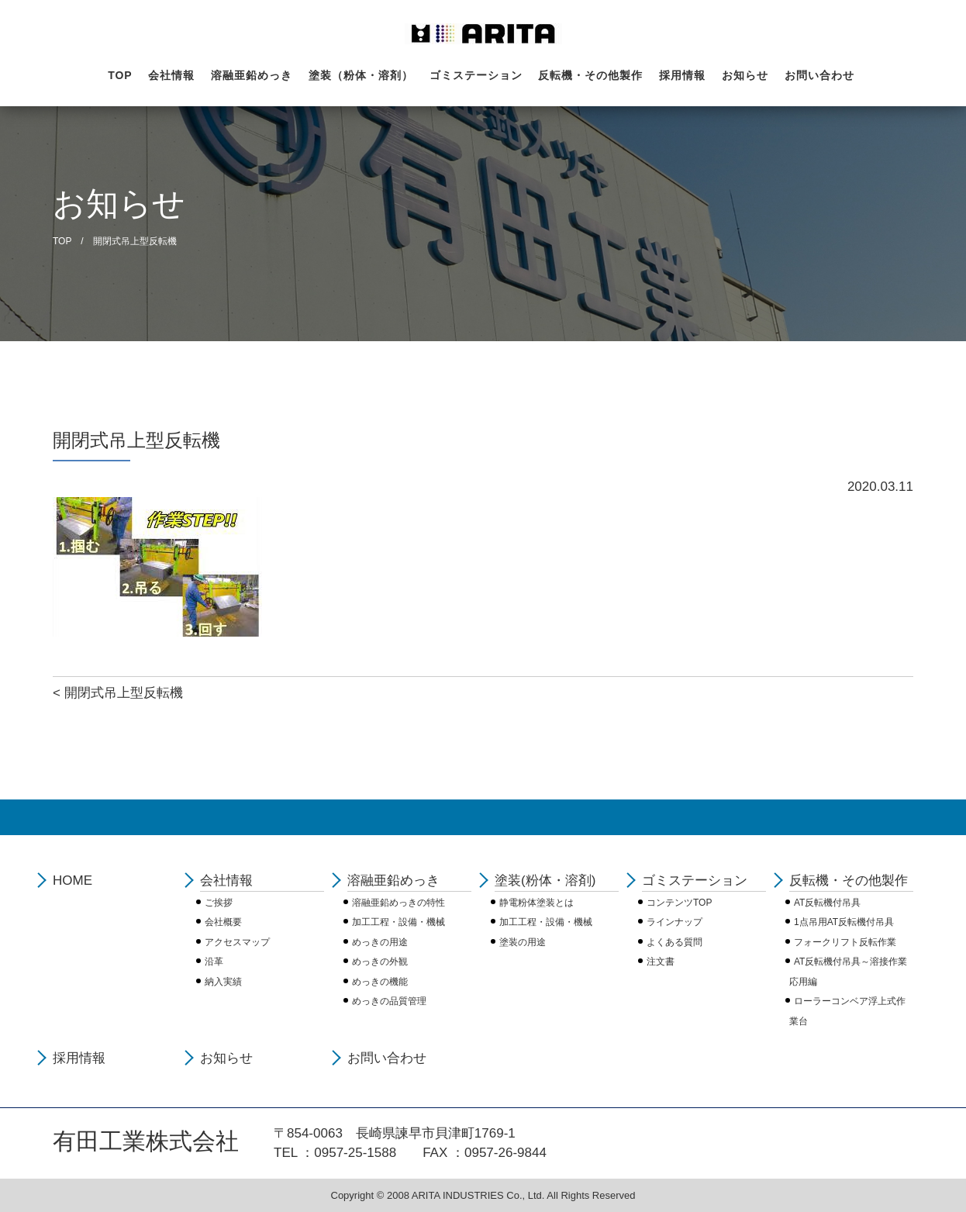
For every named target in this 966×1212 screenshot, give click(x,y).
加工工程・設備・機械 (398, 922)
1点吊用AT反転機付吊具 (844, 922)
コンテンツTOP (679, 902)
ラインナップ (674, 922)
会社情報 (171, 75)
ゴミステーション (476, 75)
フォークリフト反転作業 (845, 942)
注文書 (660, 961)
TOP (120, 75)
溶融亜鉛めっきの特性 (398, 902)
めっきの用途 (380, 942)
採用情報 (682, 75)
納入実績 (223, 981)
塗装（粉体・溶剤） (361, 75)
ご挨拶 (219, 902)
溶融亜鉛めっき (251, 75)
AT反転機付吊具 (827, 902)
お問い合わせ (819, 75)
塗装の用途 (522, 942)
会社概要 (223, 922)
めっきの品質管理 (389, 1001)
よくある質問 (674, 942)
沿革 (214, 961)
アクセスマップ (237, 942)
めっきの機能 (380, 981)
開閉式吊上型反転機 (123, 692)
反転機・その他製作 (590, 75)
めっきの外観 (380, 961)
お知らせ (745, 75)
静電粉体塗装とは (536, 902)
